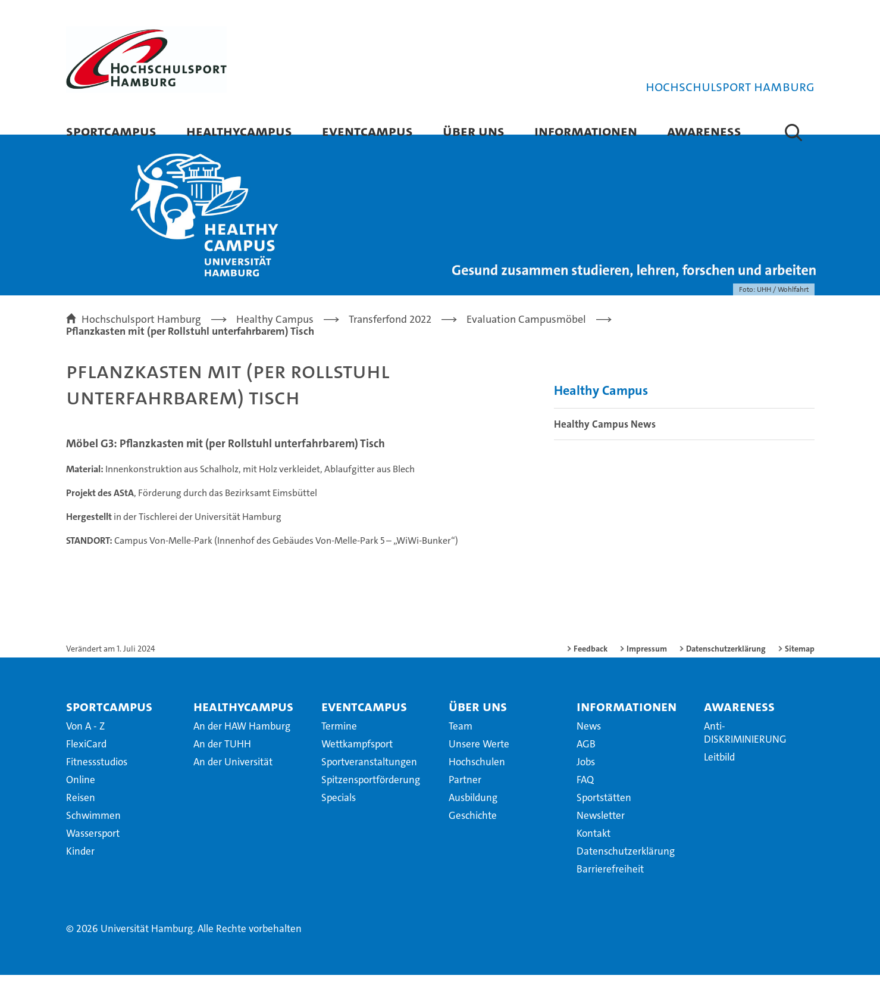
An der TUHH (222, 759)
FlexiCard (86, 759)
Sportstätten (604, 813)
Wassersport (93, 849)
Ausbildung (473, 813)
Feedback (590, 664)
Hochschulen (477, 777)
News (589, 742)
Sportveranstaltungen (369, 777)
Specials (338, 813)
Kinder (80, 867)
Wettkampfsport (357, 759)
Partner (465, 795)
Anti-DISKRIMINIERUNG (745, 749)
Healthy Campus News (605, 440)
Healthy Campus (601, 407)
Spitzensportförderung (370, 795)
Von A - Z (85, 742)
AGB (586, 759)
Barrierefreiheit (610, 885)
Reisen (80, 813)
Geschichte (473, 831)
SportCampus (111, 131)
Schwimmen (93, 831)
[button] (793, 132)
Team (460, 742)
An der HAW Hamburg (241, 742)
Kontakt (593, 849)
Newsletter (601, 831)
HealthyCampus (239, 131)
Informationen (585, 131)
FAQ (585, 795)
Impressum (647, 664)
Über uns (474, 131)
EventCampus (367, 131)
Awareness (704, 131)
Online (80, 795)
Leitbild (719, 773)
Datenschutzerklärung (726, 664)
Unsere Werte (479, 759)
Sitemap (800, 664)
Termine (339, 742)
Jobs (586, 777)
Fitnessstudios (96, 777)
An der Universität (233, 777)
